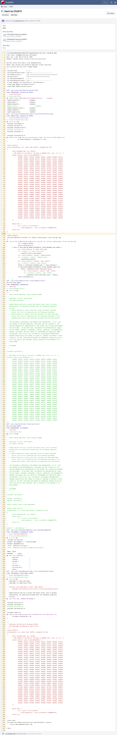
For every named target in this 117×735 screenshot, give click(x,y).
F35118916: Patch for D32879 (17, 34)
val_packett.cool (18, 21)
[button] (115, 2)
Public (15, 15)
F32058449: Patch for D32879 (17, 39)
